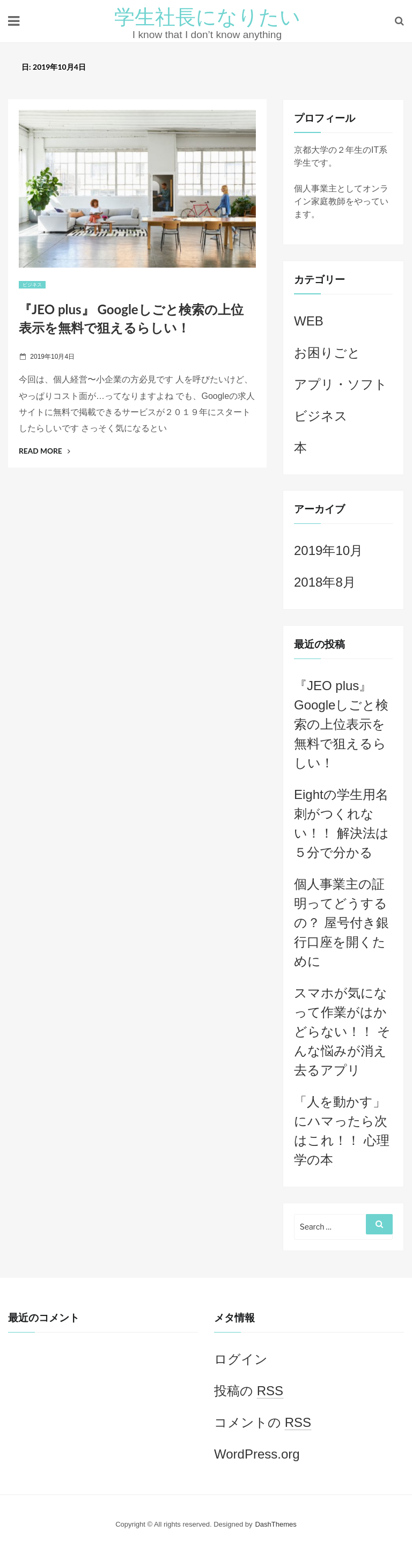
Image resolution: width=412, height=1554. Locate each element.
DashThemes (275, 1524)
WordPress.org (257, 1454)
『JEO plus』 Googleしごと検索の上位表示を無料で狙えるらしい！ (341, 724)
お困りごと (327, 352)
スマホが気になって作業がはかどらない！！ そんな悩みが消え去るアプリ (342, 1031)
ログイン (241, 1359)
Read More (44, 450)
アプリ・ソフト (340, 384)
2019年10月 (328, 550)
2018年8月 (325, 582)
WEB (308, 321)
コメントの (262, 1422)
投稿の (248, 1390)
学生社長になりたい (207, 16)
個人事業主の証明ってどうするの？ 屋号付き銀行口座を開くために (341, 922)
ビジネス (32, 284)
